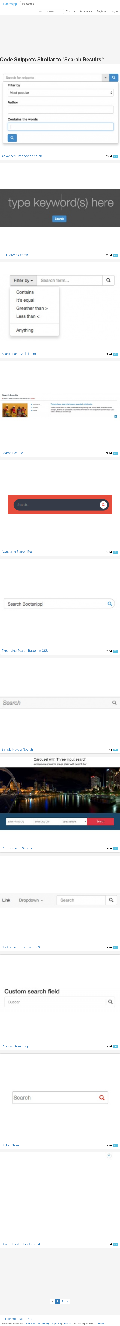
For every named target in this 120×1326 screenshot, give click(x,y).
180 (109, 453)
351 (109, 156)
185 (109, 354)
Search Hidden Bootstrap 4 (21, 1244)
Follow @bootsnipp (14, 1319)
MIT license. (99, 1323)
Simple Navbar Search (17, 749)
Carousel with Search (17, 848)
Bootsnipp (10, 4)
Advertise (66, 1323)
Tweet (29, 1319)
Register (102, 11)
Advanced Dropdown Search (22, 156)
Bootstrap (28, 2)
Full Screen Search (15, 255)
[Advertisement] (60, 29)
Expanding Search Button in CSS (25, 651)
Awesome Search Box (17, 552)
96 (109, 947)
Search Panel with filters (19, 354)
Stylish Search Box (15, 1145)
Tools (70, 11)
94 (109, 1046)
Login (114, 11)
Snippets (85, 11)
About (58, 1323)
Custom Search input (17, 1046)
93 (109, 1145)
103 (109, 848)
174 (109, 552)
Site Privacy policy (45, 1323)
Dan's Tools (30, 1323)
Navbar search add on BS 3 (21, 947)
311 (109, 255)
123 (109, 749)
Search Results (12, 453)
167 (109, 651)
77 (109, 1244)
